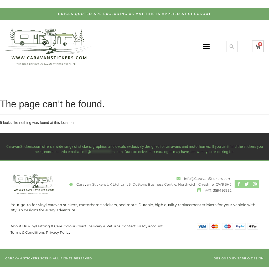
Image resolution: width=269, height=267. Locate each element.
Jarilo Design (250, 258)
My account (152, 226)
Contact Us (131, 226)
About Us (19, 226)
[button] (231, 46)
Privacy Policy (58, 232)
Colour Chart (75, 226)
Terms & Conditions (28, 232)
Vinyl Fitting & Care (45, 226)
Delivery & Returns (103, 226)
